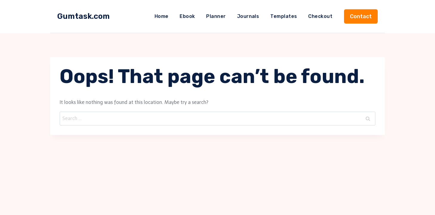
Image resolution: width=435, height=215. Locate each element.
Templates (283, 16)
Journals (248, 16)
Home (162, 16)
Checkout (320, 16)
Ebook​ (187, 16)
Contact (361, 16)
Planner (216, 16)
